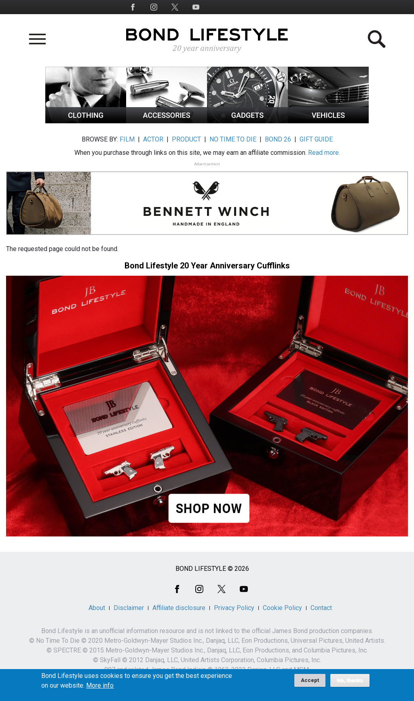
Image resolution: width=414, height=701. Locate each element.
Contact (321, 608)
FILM (127, 139)
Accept (310, 683)
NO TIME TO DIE (232, 139)
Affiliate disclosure (178, 608)
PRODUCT (186, 139)
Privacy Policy (234, 608)
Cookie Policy (282, 608)
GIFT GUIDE (316, 139)
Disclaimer (129, 608)
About (97, 608)
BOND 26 (278, 139)
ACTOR (153, 139)
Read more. (324, 152)
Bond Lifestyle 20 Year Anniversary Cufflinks (207, 265)
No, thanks (350, 683)
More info (100, 688)
